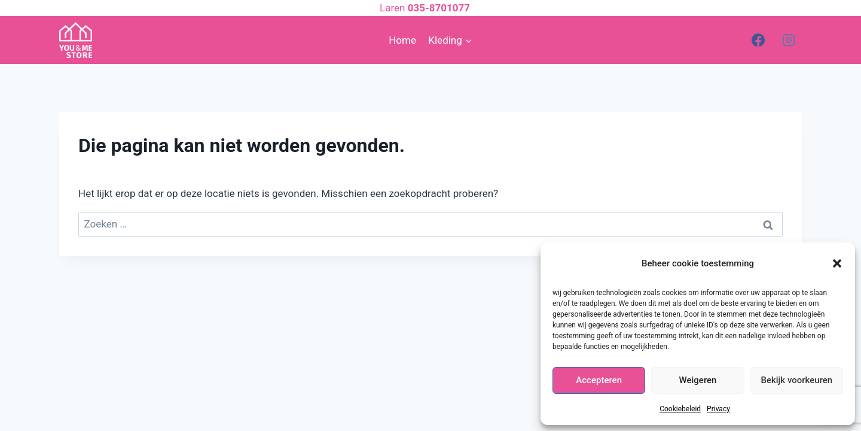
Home (402, 40)
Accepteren (599, 380)
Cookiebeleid (680, 409)
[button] (837, 263)
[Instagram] (788, 40)
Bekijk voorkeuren (796, 380)
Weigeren (698, 380)
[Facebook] (758, 40)
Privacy (718, 409)
